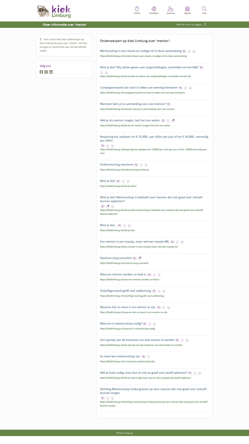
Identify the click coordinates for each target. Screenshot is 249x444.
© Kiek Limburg (124, 433)
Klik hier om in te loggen (189, 24)
